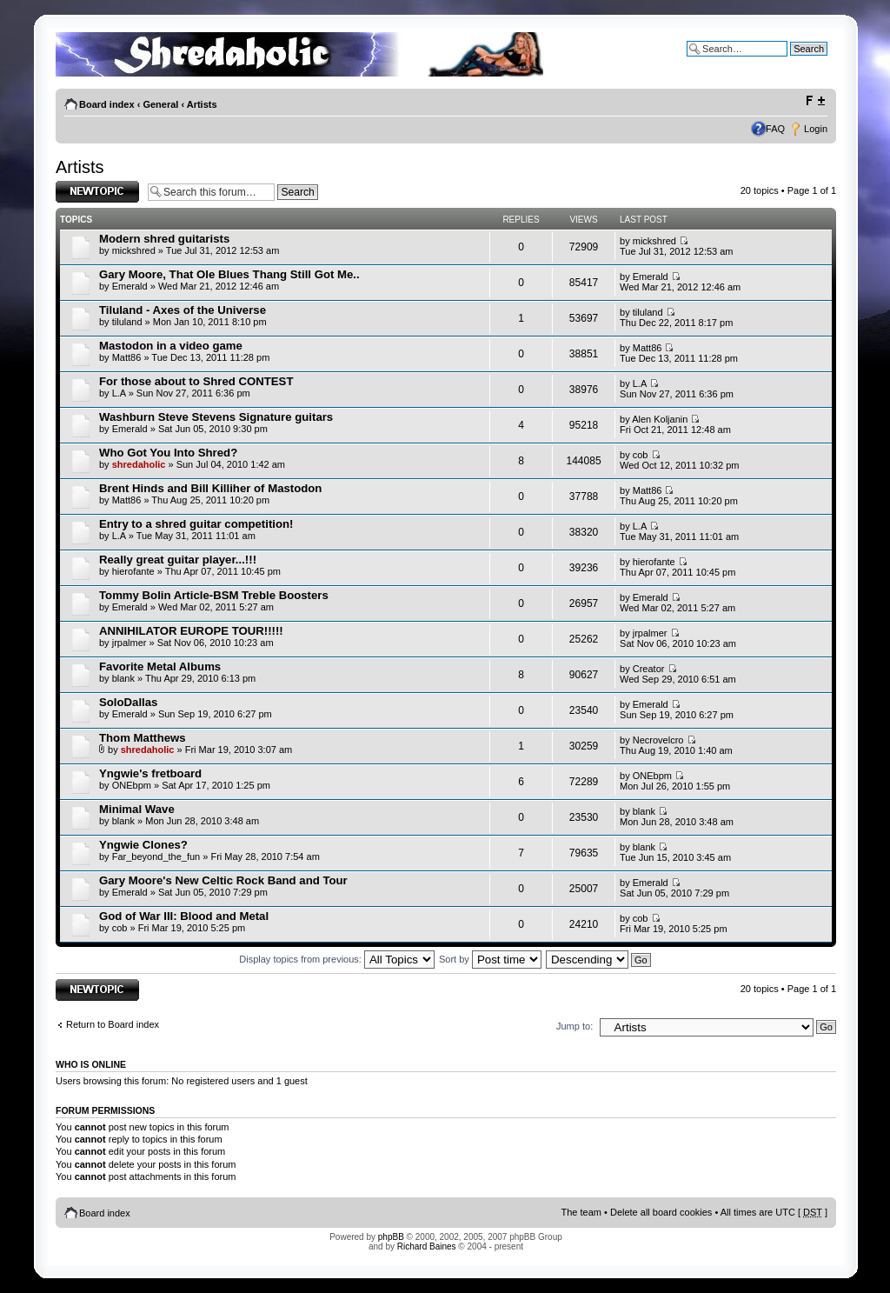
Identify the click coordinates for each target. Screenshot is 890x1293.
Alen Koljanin (659, 419)
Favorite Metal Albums (160, 666)
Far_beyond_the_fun (156, 856)
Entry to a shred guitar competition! (196, 523)
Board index (107, 104)
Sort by (490, 959)
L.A (119, 393)
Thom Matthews (142, 737)
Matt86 (127, 357)
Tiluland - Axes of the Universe (182, 310)
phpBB (391, 1237)
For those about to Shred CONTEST (196, 381)
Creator (649, 668)
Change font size (814, 101)
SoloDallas (128, 702)
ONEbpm (131, 785)
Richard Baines (426, 1246)
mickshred (134, 250)
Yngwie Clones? (143, 844)
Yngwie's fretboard (150, 773)
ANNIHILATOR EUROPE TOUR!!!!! (191, 630)
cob (640, 455)
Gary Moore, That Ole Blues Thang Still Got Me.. (229, 274)
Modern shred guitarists (164, 238)
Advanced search (790, 62)
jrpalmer (129, 642)
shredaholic (139, 464)
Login (815, 128)
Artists (202, 104)
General (160, 104)
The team (581, 1212)
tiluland (127, 322)
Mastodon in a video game (170, 345)
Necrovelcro (658, 740)
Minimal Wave (137, 809)
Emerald (130, 286)
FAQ (775, 128)
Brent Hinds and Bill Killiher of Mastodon (210, 488)
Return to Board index (112, 1024)
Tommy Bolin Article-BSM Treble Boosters (214, 595)
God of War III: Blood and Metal (184, 916)
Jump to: (574, 1026)
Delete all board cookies (661, 1212)
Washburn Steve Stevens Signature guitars (216, 416)
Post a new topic (97, 192)
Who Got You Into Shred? (168, 452)
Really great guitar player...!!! (177, 559)
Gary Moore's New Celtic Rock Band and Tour (223, 880)
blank (123, 678)
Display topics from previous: (337, 959)
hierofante (133, 571)
